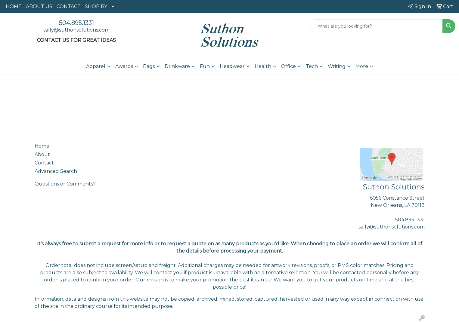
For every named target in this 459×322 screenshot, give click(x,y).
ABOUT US (39, 6)
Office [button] (288, 66)
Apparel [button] (95, 66)
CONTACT (69, 6)
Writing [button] (337, 66)
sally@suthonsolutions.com (76, 30)
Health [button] (263, 66)
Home (42, 146)
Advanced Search (56, 171)
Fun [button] (205, 66)
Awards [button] (124, 66)
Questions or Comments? (65, 184)
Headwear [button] (232, 66)
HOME (14, 6)
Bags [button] (149, 66)
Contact (44, 163)
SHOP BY (96, 6)
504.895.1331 (76, 22)
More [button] (361, 66)
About (42, 154)
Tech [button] (312, 66)
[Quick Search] (376, 26)
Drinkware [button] (177, 66)
